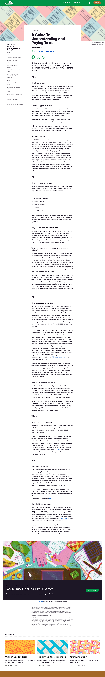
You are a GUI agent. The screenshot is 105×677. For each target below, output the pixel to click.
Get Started (92, 590)
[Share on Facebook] (33, 57)
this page (64, 518)
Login (97, 2)
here (65, 395)
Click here (40, 601)
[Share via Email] (43, 57)
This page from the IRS (59, 357)
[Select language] (89, 2)
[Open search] (85, 2)
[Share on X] (38, 57)
